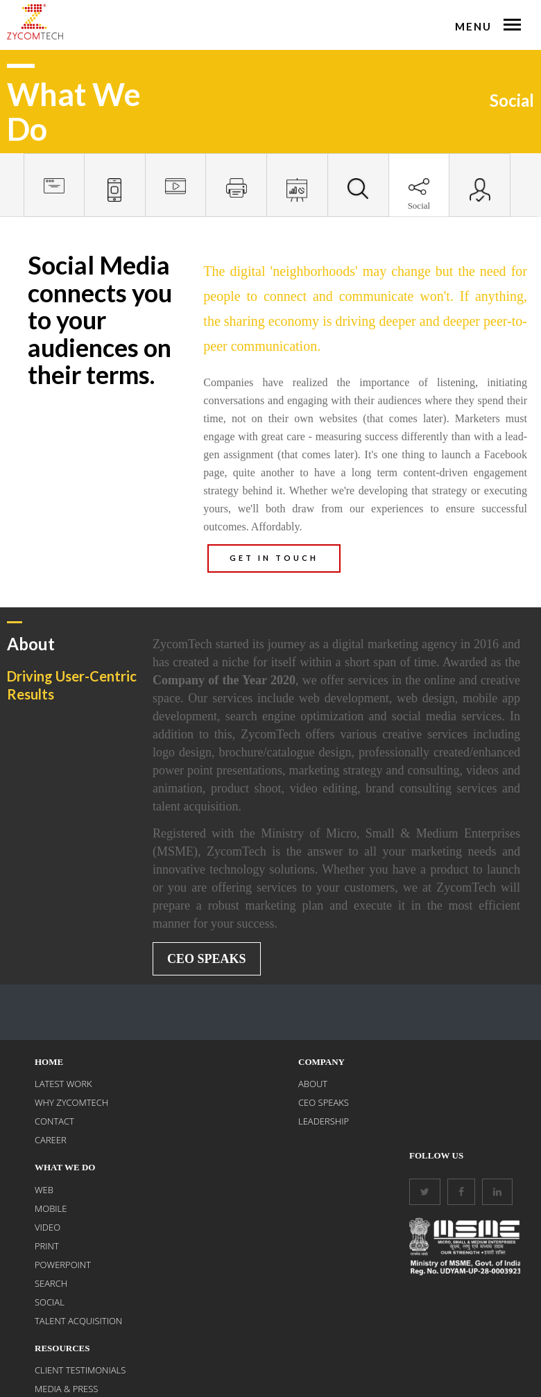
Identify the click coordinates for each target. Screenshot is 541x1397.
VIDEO (47, 1227)
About (312, 1083)
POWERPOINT (63, 1264)
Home (49, 1062)
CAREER (51, 1140)
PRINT (47, 1246)
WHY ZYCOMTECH (71, 1102)
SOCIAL (50, 1302)
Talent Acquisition (78, 1320)
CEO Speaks (206, 959)
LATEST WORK (63, 1083)
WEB (44, 1189)
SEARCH (51, 1283)
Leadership (323, 1121)
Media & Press (66, 1388)
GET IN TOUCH (274, 557)
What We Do (65, 1167)
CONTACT (54, 1121)
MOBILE (51, 1208)
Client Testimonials (80, 1370)
